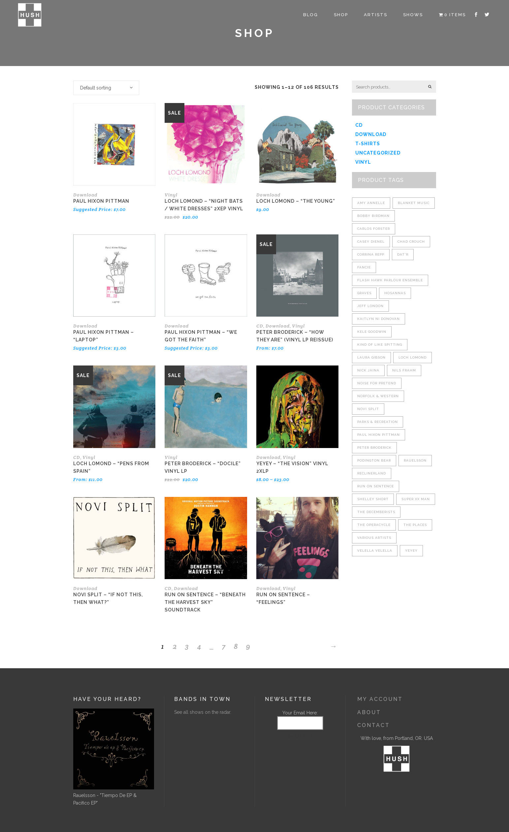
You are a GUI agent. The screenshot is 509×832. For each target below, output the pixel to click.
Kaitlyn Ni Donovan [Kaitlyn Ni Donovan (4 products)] (378, 319)
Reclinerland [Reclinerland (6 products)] (371, 473)
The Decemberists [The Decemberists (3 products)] (376, 512)
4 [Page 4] (199, 646)
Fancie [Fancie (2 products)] (364, 267)
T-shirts (367, 143)
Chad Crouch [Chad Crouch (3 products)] (411, 241)
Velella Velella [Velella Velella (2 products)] (374, 550)
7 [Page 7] (223, 646)
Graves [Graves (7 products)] (364, 293)
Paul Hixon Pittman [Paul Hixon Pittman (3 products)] (378, 434)
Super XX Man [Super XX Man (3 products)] (415, 499)
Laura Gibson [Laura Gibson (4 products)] (371, 357)
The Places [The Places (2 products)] (415, 525)
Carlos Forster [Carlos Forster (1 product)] (373, 228)
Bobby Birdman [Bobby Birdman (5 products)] (373, 216)
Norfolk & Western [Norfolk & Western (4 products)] (378, 396)
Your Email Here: (300, 712)
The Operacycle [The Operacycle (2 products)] (374, 525)
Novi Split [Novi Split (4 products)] (368, 409)
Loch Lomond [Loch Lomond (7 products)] (412, 357)
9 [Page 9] (248, 646)
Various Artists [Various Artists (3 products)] (374, 537)
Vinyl (171, 195)
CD (259, 326)
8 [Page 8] (236, 646)
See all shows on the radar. (202, 712)
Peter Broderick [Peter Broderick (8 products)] (374, 447)
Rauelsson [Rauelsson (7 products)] (415, 460)
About (369, 712)
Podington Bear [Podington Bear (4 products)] (374, 460)
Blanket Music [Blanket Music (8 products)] (413, 203)
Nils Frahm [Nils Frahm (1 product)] (404, 370)
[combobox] (106, 88)
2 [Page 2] (175, 646)
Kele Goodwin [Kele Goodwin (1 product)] (371, 331)
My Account (380, 699)
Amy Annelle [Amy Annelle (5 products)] (371, 203)
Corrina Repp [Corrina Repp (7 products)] (370, 254)
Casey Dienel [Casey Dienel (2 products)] (371, 241)
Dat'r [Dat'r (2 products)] (402, 254)
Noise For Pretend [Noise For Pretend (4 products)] (376, 383)
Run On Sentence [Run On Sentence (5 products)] (375, 486)
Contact (373, 725)
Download (85, 195)
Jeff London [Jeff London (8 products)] (370, 306)
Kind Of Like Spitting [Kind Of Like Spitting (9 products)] (379, 344)
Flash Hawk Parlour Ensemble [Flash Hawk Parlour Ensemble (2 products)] (390, 280)
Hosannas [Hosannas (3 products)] (395, 293)
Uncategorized (377, 153)
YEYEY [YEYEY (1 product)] (411, 550)
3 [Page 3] (187, 646)
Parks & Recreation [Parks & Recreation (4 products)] (377, 422)
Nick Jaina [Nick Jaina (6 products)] (368, 370)
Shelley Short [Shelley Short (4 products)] (373, 499)
